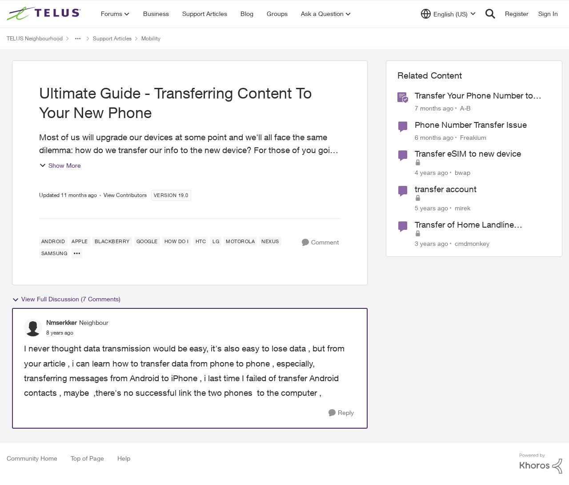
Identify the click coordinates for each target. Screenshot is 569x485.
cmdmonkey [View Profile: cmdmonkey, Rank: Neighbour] (472, 243)
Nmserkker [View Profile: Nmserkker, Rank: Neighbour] (61, 322)
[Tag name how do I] (176, 241)
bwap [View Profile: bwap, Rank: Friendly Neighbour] (462, 172)
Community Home (32, 458)
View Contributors (125, 195)
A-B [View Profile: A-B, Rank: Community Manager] (465, 108)
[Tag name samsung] (54, 253)
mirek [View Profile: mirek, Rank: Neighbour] (462, 208)
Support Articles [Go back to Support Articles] (112, 38)
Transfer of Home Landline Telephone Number (464, 225)
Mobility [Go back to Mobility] (150, 38)
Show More (60, 165)
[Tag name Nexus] (270, 241)
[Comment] (320, 242)
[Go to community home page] (45, 14)
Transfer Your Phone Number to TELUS (474, 96)
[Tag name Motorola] (240, 241)
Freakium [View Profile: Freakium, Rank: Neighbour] (473, 137)
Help (123, 458)
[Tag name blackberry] (112, 241)
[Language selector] (448, 14)
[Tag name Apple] (79, 241)
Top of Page (87, 458)
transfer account (446, 189)
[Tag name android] (53, 241)
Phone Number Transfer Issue (471, 125)
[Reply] (341, 413)
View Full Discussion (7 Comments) (66, 299)
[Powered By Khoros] (541, 463)
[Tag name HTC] (200, 241)
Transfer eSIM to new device (468, 153)
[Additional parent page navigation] (77, 38)
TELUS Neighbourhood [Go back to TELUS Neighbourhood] (35, 38)
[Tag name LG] (215, 241)
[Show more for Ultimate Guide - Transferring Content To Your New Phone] (77, 253)
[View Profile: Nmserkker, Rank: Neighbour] (33, 327)
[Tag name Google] (147, 241)
